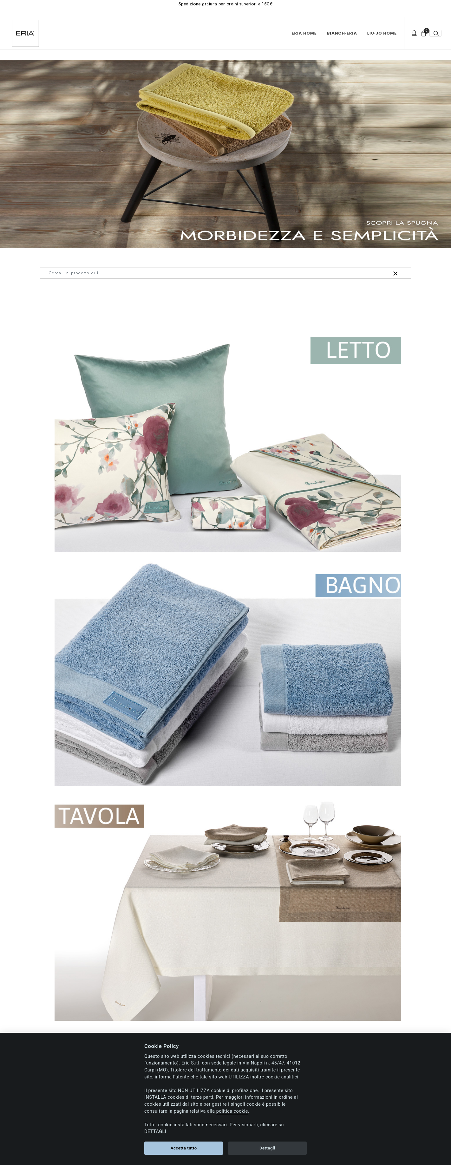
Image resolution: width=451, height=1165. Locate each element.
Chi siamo (55, 1016)
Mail (286, 919)
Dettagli (267, 1148)
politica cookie (232, 1111)
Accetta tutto (184, 1148)
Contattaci (105, 928)
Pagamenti (240, 1016)
